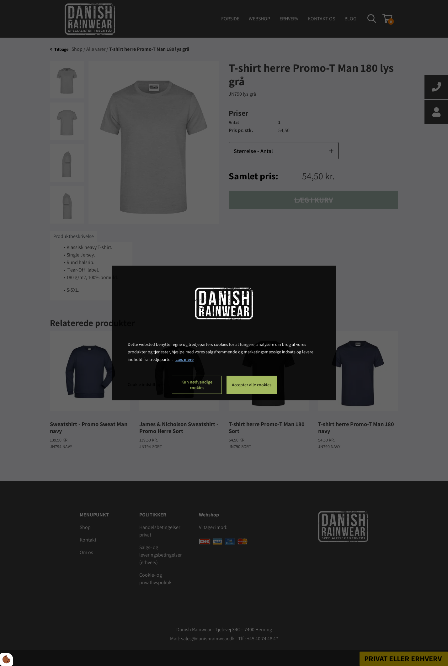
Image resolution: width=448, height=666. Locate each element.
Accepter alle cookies (251, 385)
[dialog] (224, 333)
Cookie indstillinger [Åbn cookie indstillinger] (146, 385)
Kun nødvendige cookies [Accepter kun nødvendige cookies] (196, 385)
